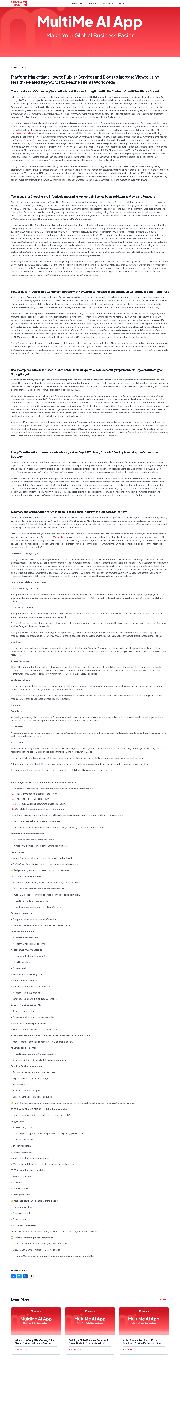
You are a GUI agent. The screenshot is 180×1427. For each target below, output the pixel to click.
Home (74, 3)
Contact (120, 3)
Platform (93, 3)
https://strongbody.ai (22, 133)
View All (164, 1299)
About (82, 3)
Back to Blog (18, 68)
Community (107, 3)
